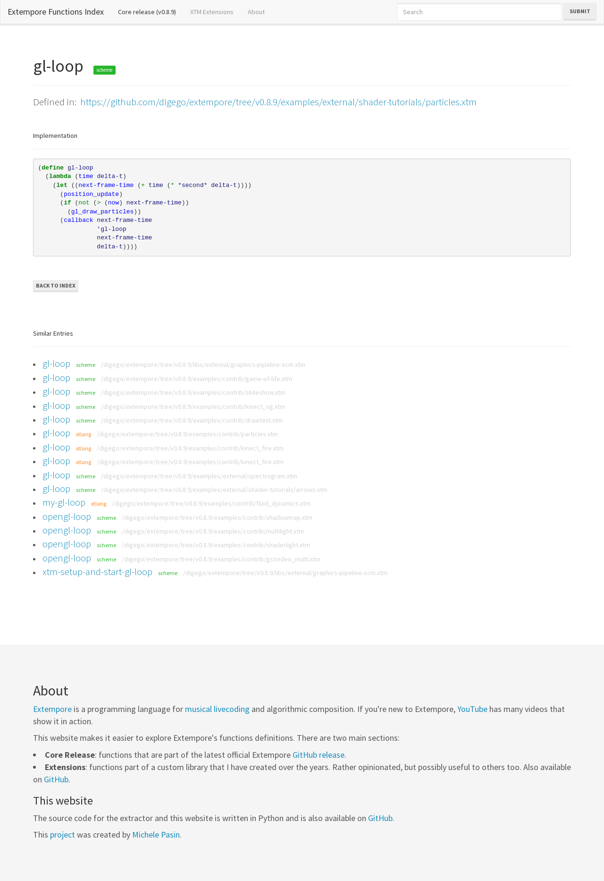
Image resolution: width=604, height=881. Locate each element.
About (256, 12)
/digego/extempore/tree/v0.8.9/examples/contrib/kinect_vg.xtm (193, 406)
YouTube (472, 708)
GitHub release (318, 754)
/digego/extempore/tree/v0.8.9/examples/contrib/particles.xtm (187, 434)
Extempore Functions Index (56, 11)
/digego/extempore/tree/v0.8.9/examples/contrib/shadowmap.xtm (217, 517)
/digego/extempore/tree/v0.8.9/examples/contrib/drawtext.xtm (192, 420)
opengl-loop (66, 516)
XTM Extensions (212, 12)
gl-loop (56, 363)
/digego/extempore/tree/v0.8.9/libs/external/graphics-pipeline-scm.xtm (203, 364)
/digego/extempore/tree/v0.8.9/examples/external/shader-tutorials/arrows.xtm (214, 489)
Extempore (52, 708)
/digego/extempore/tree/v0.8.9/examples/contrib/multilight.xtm (213, 531)
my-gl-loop (63, 502)
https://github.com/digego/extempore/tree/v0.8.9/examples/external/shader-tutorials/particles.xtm (278, 101)
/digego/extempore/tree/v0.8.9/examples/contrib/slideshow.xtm (193, 392)
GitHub (56, 779)
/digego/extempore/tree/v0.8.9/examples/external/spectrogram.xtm (199, 476)
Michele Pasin (156, 834)
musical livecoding (217, 708)
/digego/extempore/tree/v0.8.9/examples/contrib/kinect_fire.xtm (190, 448)
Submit (580, 11)
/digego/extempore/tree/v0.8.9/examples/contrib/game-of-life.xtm (196, 378)
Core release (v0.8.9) (150, 11)
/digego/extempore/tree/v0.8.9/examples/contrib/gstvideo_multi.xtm (221, 559)
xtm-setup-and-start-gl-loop (97, 571)
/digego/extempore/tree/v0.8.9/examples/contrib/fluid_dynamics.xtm (211, 503)
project (62, 834)
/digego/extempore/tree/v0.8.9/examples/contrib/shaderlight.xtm (216, 545)
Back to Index (56, 285)
